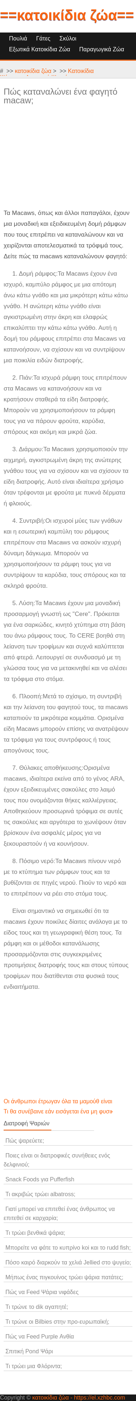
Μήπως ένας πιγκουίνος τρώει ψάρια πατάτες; (64, 1277)
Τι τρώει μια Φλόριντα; (33, 1366)
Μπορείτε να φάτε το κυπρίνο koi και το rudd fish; (68, 1248)
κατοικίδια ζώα (33, 71)
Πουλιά (18, 38)
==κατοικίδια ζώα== (67, 15)
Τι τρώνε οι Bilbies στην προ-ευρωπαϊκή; (57, 1322)
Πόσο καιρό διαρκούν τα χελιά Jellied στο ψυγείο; (68, 1262)
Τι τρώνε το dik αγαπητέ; (36, 1307)
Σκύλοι (67, 38)
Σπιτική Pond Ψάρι (29, 1351)
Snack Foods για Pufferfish (39, 1179)
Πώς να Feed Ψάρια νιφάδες (41, 1292)
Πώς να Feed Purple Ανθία (39, 1336)
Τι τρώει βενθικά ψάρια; (35, 1233)
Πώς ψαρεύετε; (24, 1141)
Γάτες (43, 38)
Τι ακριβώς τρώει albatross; (40, 1194)
